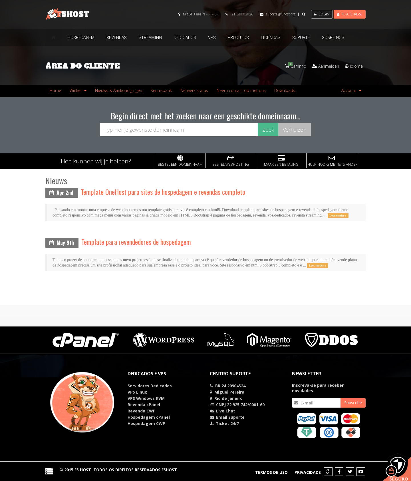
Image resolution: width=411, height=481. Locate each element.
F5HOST (169, 469)
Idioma (354, 66)
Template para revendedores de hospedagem (136, 242)
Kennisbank (161, 90)
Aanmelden (325, 66)
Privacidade (308, 472)
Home (55, 90)
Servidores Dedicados (150, 385)
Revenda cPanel (144, 404)
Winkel (78, 90)
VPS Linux (137, 392)
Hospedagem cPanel (149, 417)
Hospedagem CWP (146, 423)
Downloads (284, 90)
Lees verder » (337, 215)
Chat (225, 411)
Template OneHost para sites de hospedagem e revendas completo (163, 192)
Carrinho (295, 66)
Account (351, 90)
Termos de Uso (271, 472)
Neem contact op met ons (241, 90)
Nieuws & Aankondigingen (118, 90)
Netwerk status (194, 90)
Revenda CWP (142, 411)
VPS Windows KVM (146, 398)
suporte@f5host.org (280, 14)
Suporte (236, 417)
